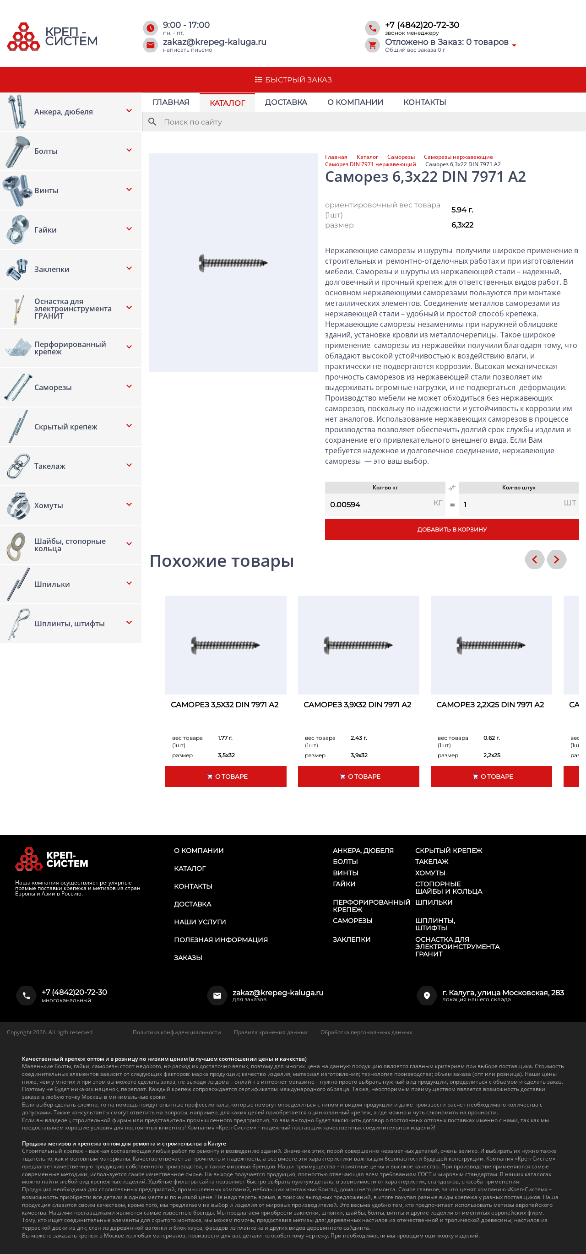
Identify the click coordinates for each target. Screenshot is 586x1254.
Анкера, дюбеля (363, 851)
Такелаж (431, 862)
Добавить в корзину (452, 529)
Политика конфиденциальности (177, 1032)
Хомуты (430, 873)
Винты (345, 873)
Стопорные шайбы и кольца (448, 888)
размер (339, 225)
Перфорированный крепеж (372, 906)
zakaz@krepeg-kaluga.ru (214, 42)
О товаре (226, 776)
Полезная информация (221, 940)
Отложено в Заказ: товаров (447, 42)
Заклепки (352, 939)
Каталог (227, 103)
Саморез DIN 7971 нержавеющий (370, 164)
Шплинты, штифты (435, 924)
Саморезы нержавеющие (458, 157)
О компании (355, 102)
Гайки (344, 884)
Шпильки (434, 902)
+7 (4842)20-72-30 (422, 25)
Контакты (424, 102)
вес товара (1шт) (187, 741)
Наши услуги (200, 922)
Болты (345, 862)
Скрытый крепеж (448, 851)
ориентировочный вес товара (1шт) (382, 210)
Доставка (286, 102)
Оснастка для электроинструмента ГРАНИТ (457, 946)
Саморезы (401, 157)
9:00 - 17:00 (186, 25)
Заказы (188, 958)
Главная (171, 102)
